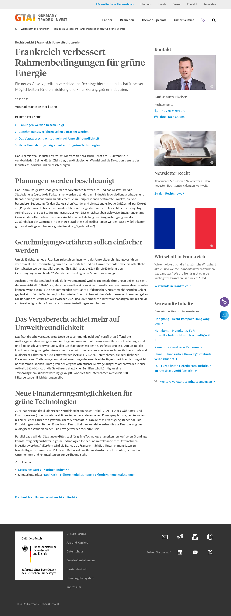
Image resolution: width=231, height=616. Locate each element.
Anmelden (209, 4)
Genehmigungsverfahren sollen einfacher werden (54, 132)
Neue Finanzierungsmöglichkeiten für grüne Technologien (59, 145)
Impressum (74, 587)
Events (162, 4)
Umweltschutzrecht (48, 497)
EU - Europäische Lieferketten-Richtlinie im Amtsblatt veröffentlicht (182, 368)
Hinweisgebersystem (80, 578)
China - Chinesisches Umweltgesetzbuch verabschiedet (182, 356)
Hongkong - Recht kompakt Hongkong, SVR (182, 321)
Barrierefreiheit (77, 569)
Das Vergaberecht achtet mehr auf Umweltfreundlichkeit (59, 138)
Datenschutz (75, 551)
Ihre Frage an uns (172, 117)
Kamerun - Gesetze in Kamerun (177, 347)
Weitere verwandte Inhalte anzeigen (186, 382)
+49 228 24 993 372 (172, 111)
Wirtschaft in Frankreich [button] (171, 286)
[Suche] (214, 21)
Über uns (145, 4)
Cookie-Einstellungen (81, 560)
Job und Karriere (77, 543)
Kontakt (192, 4)
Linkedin (180, 552)
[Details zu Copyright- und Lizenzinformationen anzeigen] (211, 86)
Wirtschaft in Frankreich (35, 28)
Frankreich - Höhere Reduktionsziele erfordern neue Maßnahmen (89, 475)
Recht (71, 497)
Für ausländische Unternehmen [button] (115, 4)
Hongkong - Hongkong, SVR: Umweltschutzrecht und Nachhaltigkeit (182, 333)
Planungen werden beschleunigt (41, 125)
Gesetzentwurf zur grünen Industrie (43, 470)
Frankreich (22, 497)
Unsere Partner (76, 534)
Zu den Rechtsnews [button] (168, 194)
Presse (177, 4)
